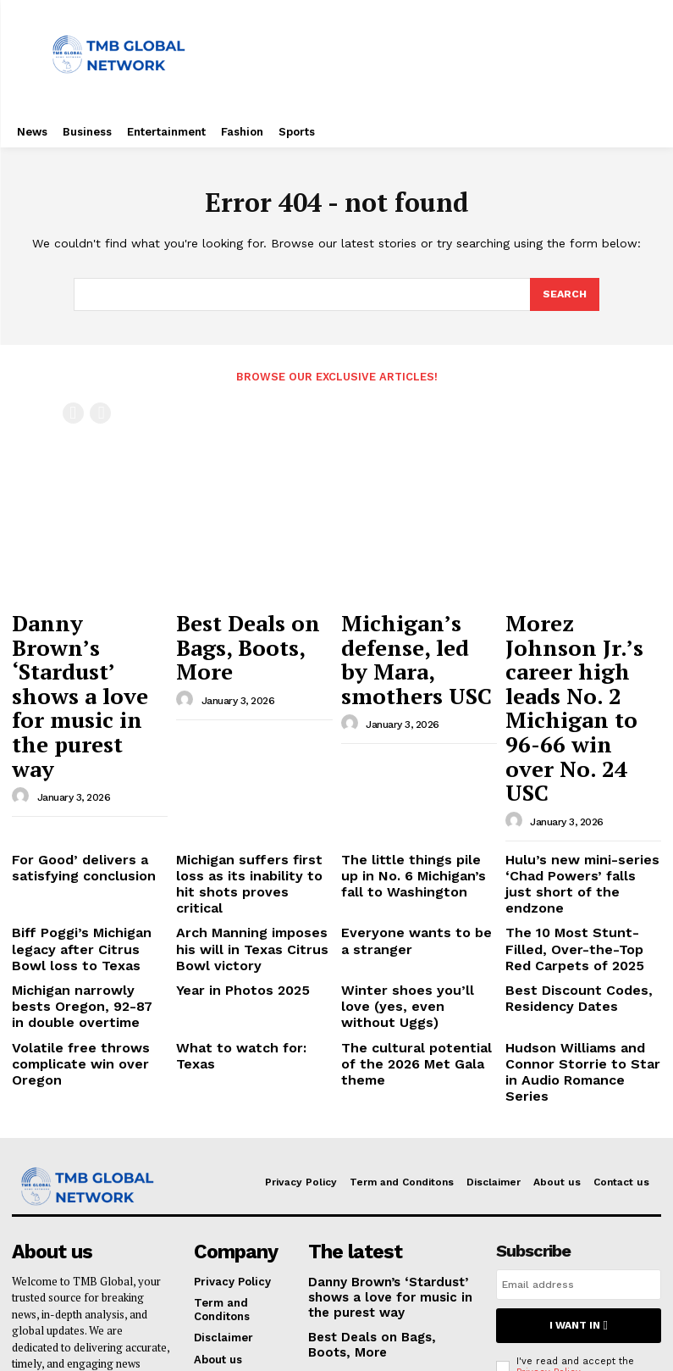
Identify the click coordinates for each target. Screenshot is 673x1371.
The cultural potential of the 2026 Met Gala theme (411, 877)
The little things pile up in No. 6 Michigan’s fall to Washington (412, 738)
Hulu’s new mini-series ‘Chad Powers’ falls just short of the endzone (569, 738)
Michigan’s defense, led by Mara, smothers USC (412, 633)
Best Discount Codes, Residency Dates (563, 829)
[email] (578, 1083)
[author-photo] (23, 689)
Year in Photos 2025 (230, 822)
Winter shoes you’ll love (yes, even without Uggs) (408, 829)
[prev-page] (73, 412)
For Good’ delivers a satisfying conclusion (70, 732)
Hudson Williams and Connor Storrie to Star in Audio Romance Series (574, 883)
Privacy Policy (548, 1167)
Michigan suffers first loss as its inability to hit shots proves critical (248, 738)
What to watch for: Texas (246, 870)
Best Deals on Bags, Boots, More (245, 625)
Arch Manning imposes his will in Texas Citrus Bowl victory (249, 787)
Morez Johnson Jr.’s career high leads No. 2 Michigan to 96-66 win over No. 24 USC (582, 641)
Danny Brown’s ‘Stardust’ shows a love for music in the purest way (85, 641)
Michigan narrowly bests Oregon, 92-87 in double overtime (80, 835)
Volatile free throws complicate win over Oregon (68, 883)
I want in (578, 1122)
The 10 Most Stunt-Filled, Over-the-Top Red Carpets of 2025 (579, 787)
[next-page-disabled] (100, 412)
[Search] (563, 295)
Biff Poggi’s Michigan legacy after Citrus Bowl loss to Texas (89, 787)
